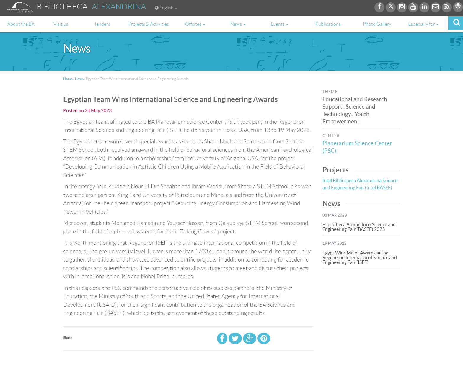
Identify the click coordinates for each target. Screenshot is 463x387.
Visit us (60, 24)
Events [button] (279, 24)
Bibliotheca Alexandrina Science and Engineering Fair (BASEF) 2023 (359, 226)
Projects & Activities (148, 24)
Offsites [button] (195, 24)
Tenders (102, 24)
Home (68, 79)
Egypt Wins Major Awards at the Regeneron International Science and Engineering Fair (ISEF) (359, 257)
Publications (328, 24)
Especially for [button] (423, 24)
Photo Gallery (377, 24)
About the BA (21, 24)
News (79, 79)
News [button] (238, 24)
